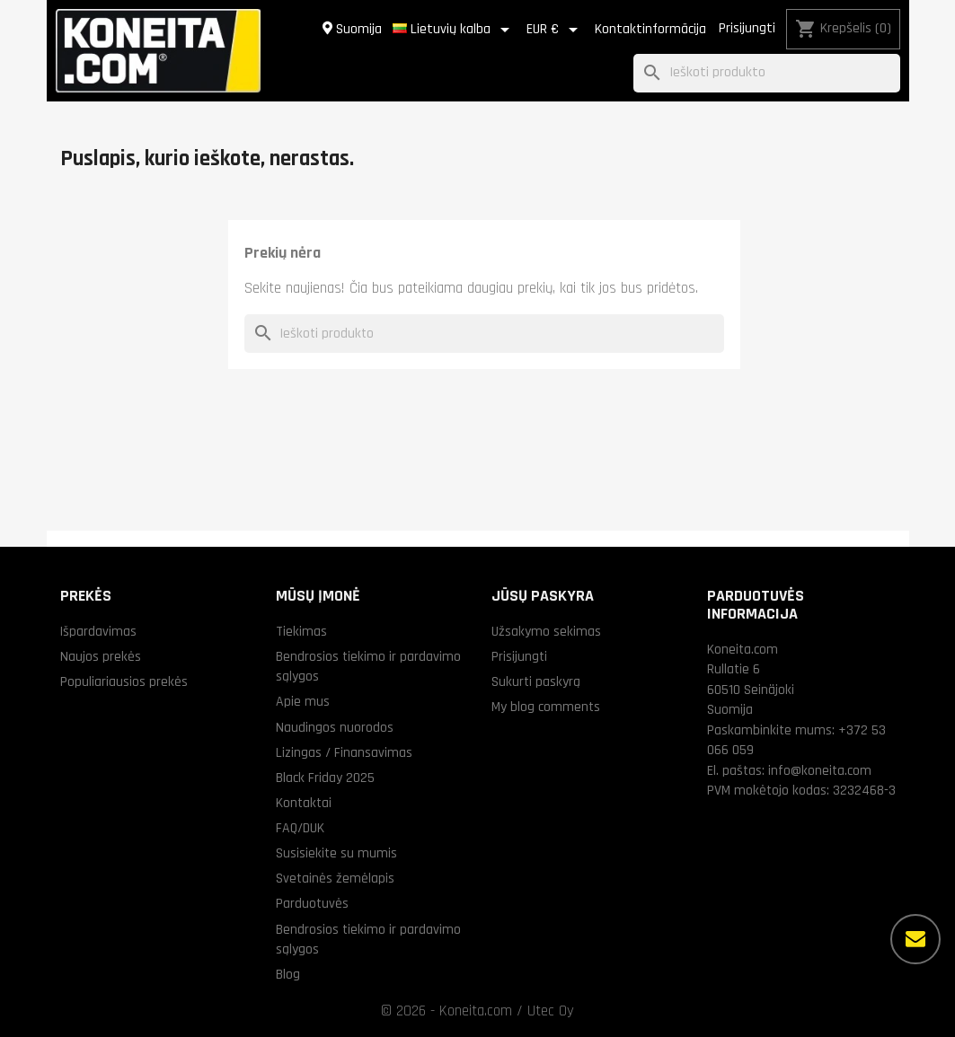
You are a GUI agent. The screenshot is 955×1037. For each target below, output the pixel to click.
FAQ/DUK (300, 828)
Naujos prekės (100, 656)
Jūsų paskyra (542, 595)
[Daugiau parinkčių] (915, 939)
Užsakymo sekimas (546, 631)
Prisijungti (747, 28)
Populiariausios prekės (124, 681)
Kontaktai (304, 803)
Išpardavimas (98, 631)
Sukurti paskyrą (535, 681)
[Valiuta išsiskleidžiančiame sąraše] (555, 29)
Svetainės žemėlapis (335, 878)
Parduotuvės (312, 903)
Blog (288, 974)
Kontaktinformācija (650, 29)
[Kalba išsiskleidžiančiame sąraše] (454, 29)
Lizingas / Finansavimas (344, 752)
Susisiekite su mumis (336, 853)
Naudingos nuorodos (334, 727)
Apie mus (303, 701)
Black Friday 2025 (325, 778)
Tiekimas (301, 631)
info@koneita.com (819, 770)
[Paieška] (766, 73)
